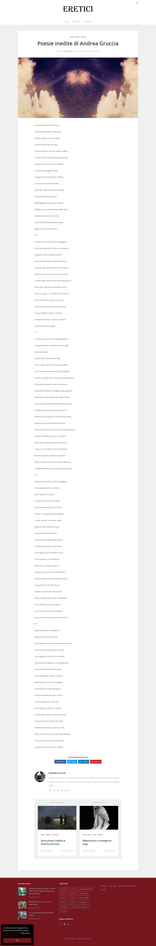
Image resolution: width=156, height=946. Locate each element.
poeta (63, 911)
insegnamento (86, 889)
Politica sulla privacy (11, 935)
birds (63, 898)
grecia (63, 902)
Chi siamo (76, 22)
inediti (48, 835)
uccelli (71, 898)
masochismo (87, 835)
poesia (43, 835)
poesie (72, 37)
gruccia (83, 37)
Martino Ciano (35, 908)
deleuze (100, 835)
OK (17, 940)
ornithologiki (83, 898)
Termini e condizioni (11, 933)
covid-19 (73, 902)
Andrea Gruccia (67, 51)
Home (67, 22)
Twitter (72, 762)
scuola (73, 889)
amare (63, 893)
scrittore (64, 907)
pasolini (64, 889)
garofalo (55, 835)
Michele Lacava (35, 919)
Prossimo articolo (99, 803)
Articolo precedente (57, 803)
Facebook (60, 762)
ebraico (84, 907)
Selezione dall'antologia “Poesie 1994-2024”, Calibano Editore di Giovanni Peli (42, 891)
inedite (77, 37)
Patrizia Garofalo (48, 851)
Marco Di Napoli (89, 851)
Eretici (73, 939)
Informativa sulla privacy (127, 886)
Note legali (113, 886)
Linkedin (84, 762)
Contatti (88, 22)
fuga (94, 835)
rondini (73, 893)
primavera (84, 893)
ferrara (74, 907)
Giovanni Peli (35, 897)
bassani (83, 902)
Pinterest (96, 762)
